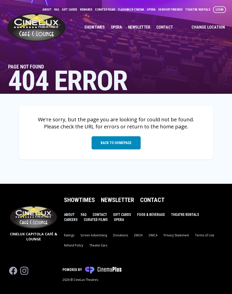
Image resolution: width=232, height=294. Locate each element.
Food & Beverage (151, 215)
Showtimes (94, 27)
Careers (71, 220)
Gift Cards (70, 9)
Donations (120, 235)
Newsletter (139, 27)
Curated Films (105, 9)
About (47, 9)
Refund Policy (73, 245)
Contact (164, 27)
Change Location (208, 27)
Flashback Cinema (131, 9)
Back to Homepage (116, 143)
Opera (151, 9)
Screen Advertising (93, 235)
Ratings (69, 235)
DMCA (153, 235)
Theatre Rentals (198, 9)
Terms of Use (204, 235)
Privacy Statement (176, 235)
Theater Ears (98, 245)
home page (173, 126)
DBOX (138, 235)
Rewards (86, 9)
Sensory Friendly (170, 9)
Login (220, 9)
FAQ (57, 9)
